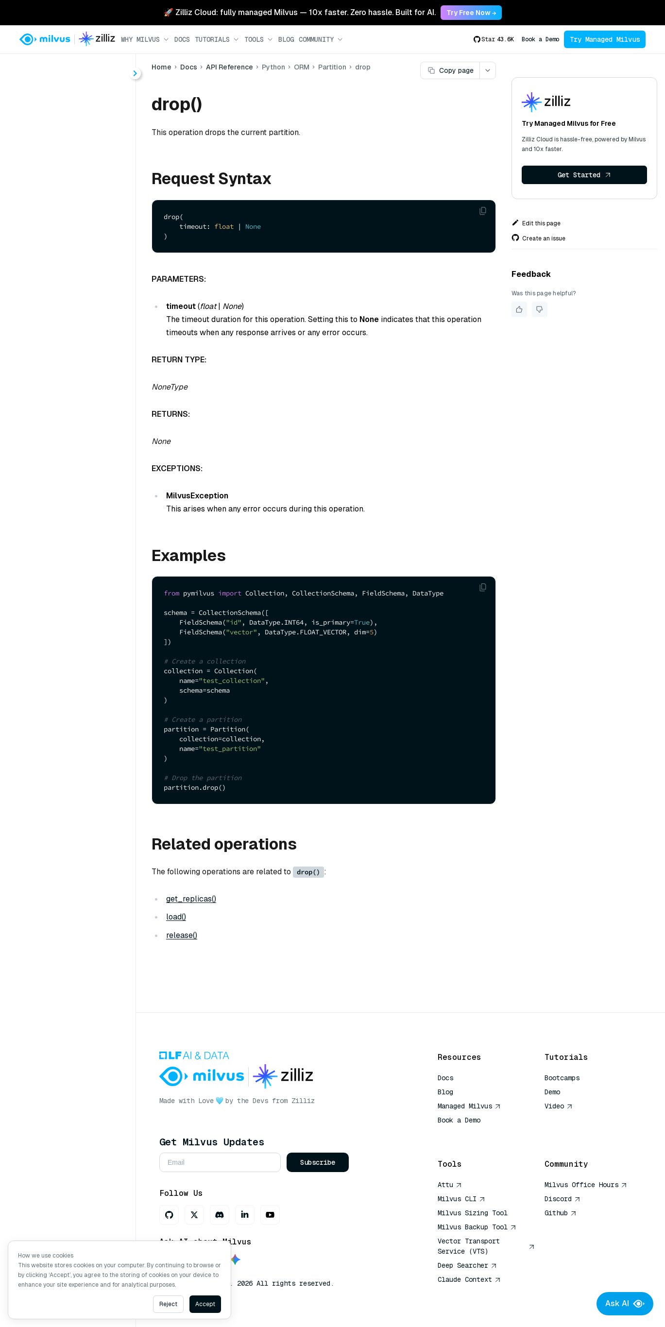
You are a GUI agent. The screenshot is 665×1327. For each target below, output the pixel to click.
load (56, 384)
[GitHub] (170, 1215)
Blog (286, 39)
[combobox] (79, 69)
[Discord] (221, 1215)
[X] (195, 1215)
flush (57, 332)
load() (178, 917)
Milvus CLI (461, 1198)
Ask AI (625, 1304)
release (61, 419)
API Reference (231, 67)
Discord (562, 1198)
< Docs (35, 69)
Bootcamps (562, 1077)
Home (163, 67)
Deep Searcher (467, 1265)
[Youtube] (271, 1215)
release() (183, 935)
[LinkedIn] (246, 1215)
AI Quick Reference (473, 1134)
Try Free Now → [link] (471, 12)
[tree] (68, 306)
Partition (63, 279)
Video (559, 1106)
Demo (552, 1092)
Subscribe (319, 1162)
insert (58, 367)
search (60, 437)
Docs (182, 39)
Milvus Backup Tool (477, 1227)
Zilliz (304, 1100)
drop (56, 314)
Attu (450, 1184)
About (42, 105)
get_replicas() (193, 899)
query (58, 402)
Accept (205, 1304)
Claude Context (469, 1279)
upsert (59, 454)
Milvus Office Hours (586, 1184)
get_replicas (71, 349)
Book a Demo (540, 39)
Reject (168, 1304)
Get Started (584, 174)
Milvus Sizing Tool (473, 1212)
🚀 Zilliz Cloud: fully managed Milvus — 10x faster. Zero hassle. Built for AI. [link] (300, 12)
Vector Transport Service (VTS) (486, 1246)
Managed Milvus (469, 1106)
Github (561, 1212)
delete (59, 297)
